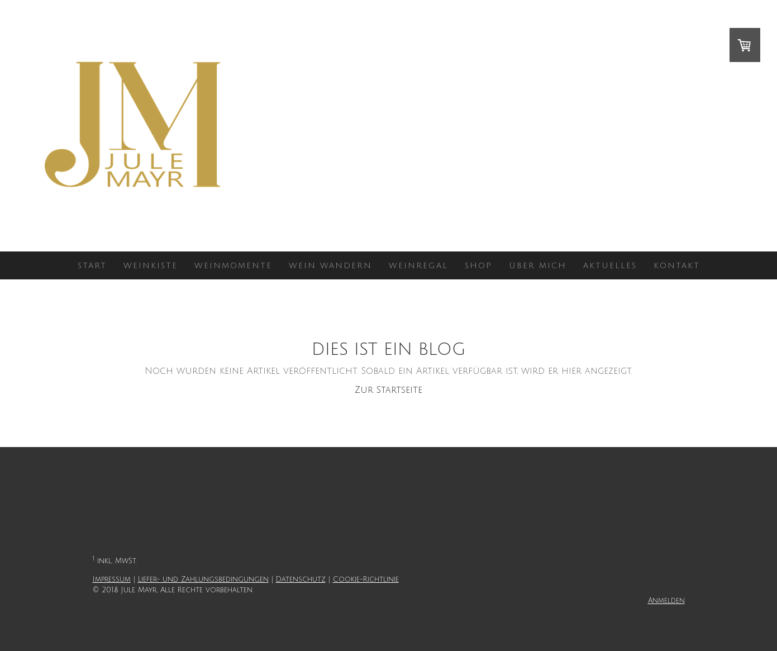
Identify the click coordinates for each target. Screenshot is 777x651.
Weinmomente (233, 266)
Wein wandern (330, 266)
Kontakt (677, 266)
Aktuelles (610, 266)
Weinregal (418, 266)
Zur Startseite (388, 390)
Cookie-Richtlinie (366, 579)
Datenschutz (301, 579)
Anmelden (666, 601)
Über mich (537, 266)
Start (92, 266)
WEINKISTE (150, 266)
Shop (478, 266)
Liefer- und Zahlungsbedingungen (203, 579)
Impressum (112, 579)
